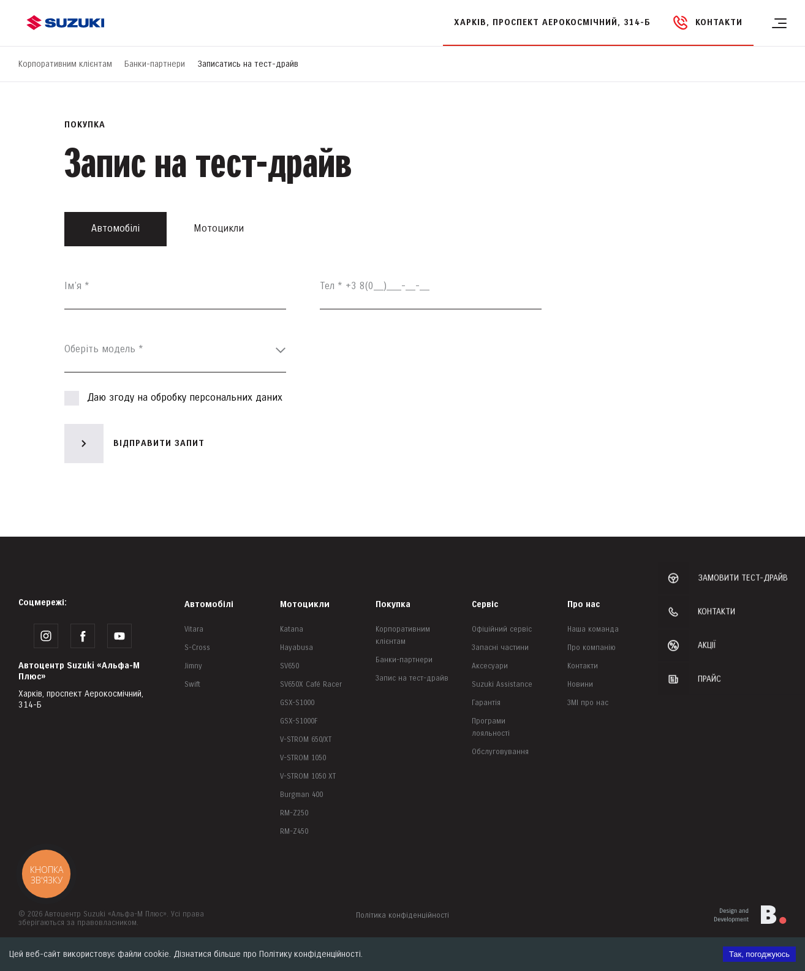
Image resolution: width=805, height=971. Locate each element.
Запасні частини (500, 647)
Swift (192, 684)
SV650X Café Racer (311, 684)
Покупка (393, 604)
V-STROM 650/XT (305, 739)
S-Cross (197, 647)
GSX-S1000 (297, 703)
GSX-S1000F (299, 721)
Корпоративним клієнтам (65, 64)
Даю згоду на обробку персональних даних (173, 398)
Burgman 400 (301, 794)
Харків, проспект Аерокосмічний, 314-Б (552, 22)
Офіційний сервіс (502, 629)
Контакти (582, 666)
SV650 (289, 666)
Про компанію (591, 647)
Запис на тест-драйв (412, 678)
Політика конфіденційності (402, 915)
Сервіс (485, 604)
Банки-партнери (154, 64)
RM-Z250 (294, 813)
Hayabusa (296, 647)
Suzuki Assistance (502, 684)
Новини (580, 684)
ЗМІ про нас (587, 703)
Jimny (193, 666)
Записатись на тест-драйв (247, 64)
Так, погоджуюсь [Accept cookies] (759, 954)
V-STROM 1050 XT (308, 776)
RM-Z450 (294, 831)
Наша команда (593, 629)
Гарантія (486, 703)
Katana (291, 629)
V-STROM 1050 (303, 758)
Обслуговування (500, 752)
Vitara (193, 629)
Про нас (583, 604)
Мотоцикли (305, 604)
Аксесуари (490, 666)
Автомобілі (208, 604)
